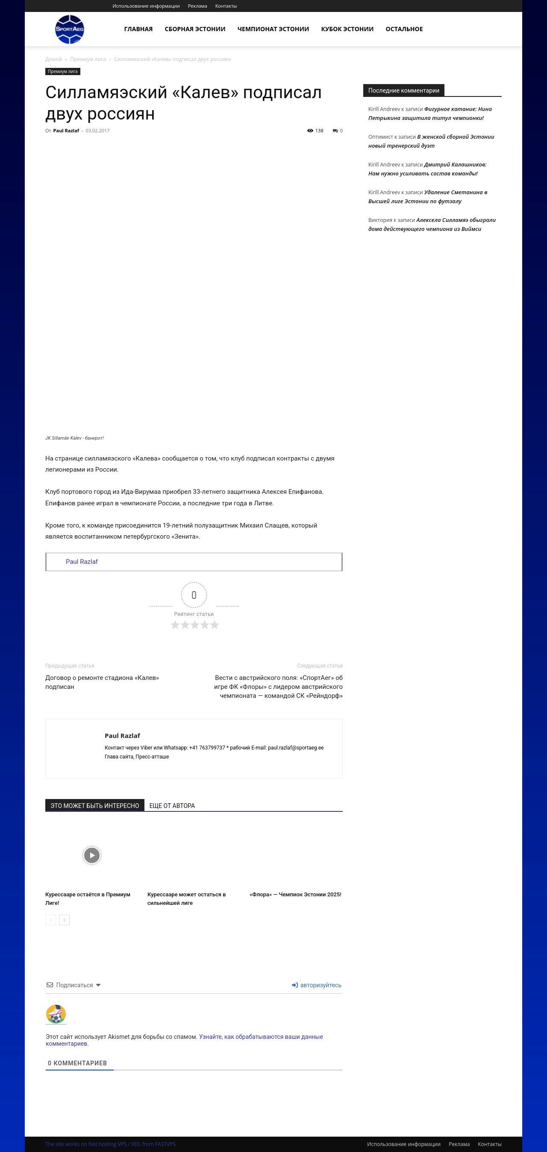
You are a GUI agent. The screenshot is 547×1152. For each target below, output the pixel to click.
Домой (53, 59)
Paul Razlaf (66, 130)
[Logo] (69, 29)
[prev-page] (50, 920)
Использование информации (145, 6)
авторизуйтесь (316, 985)
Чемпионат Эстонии (273, 29)
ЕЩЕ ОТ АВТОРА (172, 805)
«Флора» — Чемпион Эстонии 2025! (295, 894)
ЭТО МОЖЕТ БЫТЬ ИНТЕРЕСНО (94, 805)
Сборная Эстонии (195, 29)
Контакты (226, 6)
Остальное (404, 29)
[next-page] (64, 920)
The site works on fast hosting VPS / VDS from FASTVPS (110, 1144)
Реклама (197, 6)
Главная (138, 29)
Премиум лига (88, 59)
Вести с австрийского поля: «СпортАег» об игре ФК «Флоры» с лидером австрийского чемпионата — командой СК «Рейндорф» (278, 687)
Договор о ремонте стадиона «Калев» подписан (102, 682)
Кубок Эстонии (347, 29)
